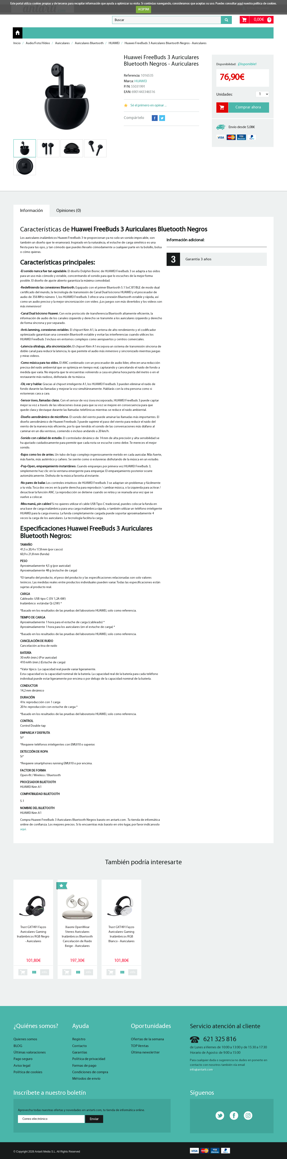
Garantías (79, 1052)
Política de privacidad (88, 1059)
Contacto (79, 1046)
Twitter (162, 118)
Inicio (17, 32)
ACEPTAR (143, 9)
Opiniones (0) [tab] (68, 211)
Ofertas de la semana (147, 1039)
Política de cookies (27, 1072)
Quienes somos (25, 1039)
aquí (240, 3)
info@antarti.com (201, 1069)
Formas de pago (84, 1066)
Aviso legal (21, 1066)
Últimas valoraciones (29, 1052)
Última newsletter (145, 1052)
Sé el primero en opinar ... (148, 105)
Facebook (155, 118)
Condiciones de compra (90, 1072)
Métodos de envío (86, 1079)
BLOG (17, 1046)
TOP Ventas (140, 1046)
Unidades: (224, 95)
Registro (78, 1039)
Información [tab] (31, 211)
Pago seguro (23, 1059)
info (44, 972)
